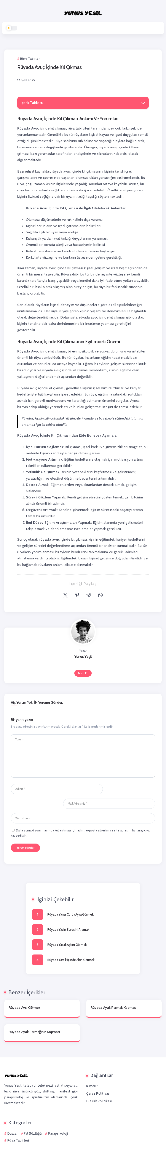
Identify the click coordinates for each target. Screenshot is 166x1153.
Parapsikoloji (58, 1119)
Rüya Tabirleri (18, 1126)
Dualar (12, 1119)
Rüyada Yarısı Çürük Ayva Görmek (70, 900)
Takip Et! (83, 673)
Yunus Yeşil (82, 656)
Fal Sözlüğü (33, 1119)
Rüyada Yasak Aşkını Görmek (67, 930)
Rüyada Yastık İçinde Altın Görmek (70, 945)
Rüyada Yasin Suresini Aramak (68, 915)
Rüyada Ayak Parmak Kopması (113, 993)
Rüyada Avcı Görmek (24, 993)
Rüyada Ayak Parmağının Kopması (34, 1017)
